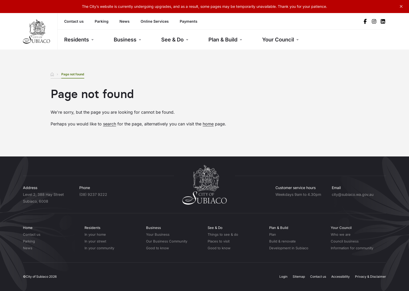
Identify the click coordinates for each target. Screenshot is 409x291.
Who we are (341, 234)
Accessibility (340, 276)
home (208, 123)
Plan (272, 234)
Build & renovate (282, 241)
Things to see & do (223, 234)
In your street (95, 241)
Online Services (155, 21)
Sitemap (299, 276)
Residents (79, 40)
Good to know (157, 248)
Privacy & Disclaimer (370, 276)
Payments (188, 21)
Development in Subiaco (288, 248)
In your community (99, 248)
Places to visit (219, 241)
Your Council (280, 40)
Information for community (352, 248)
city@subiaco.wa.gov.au (353, 194)
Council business (345, 241)
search (109, 123)
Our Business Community (166, 241)
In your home (95, 234)
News (124, 21)
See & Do (174, 40)
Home (28, 228)
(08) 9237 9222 (93, 194)
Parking (102, 21)
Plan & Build (225, 40)
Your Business (158, 234)
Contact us (74, 21)
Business (127, 40)
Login (283, 276)
